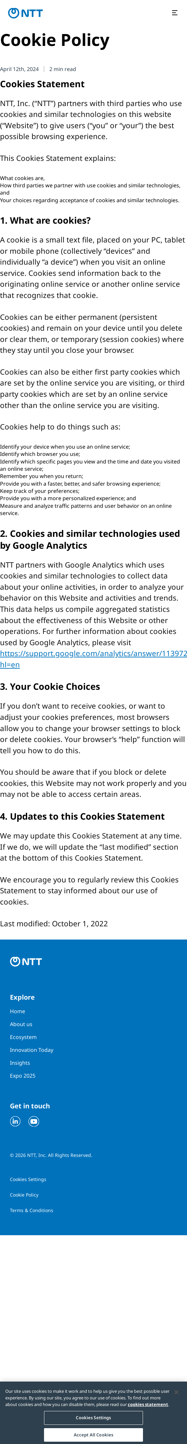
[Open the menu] (175, 13)
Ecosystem (23, 1037)
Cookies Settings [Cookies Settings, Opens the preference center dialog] (93, 1420)
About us (21, 1024)
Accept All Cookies (93, 1437)
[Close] (176, 1394)
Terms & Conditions (31, 1210)
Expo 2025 (22, 1075)
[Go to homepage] (25, 13)
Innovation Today (31, 1050)
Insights (20, 1062)
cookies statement (148, 1406)
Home (17, 1011)
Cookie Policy (24, 1195)
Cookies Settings (28, 1179)
